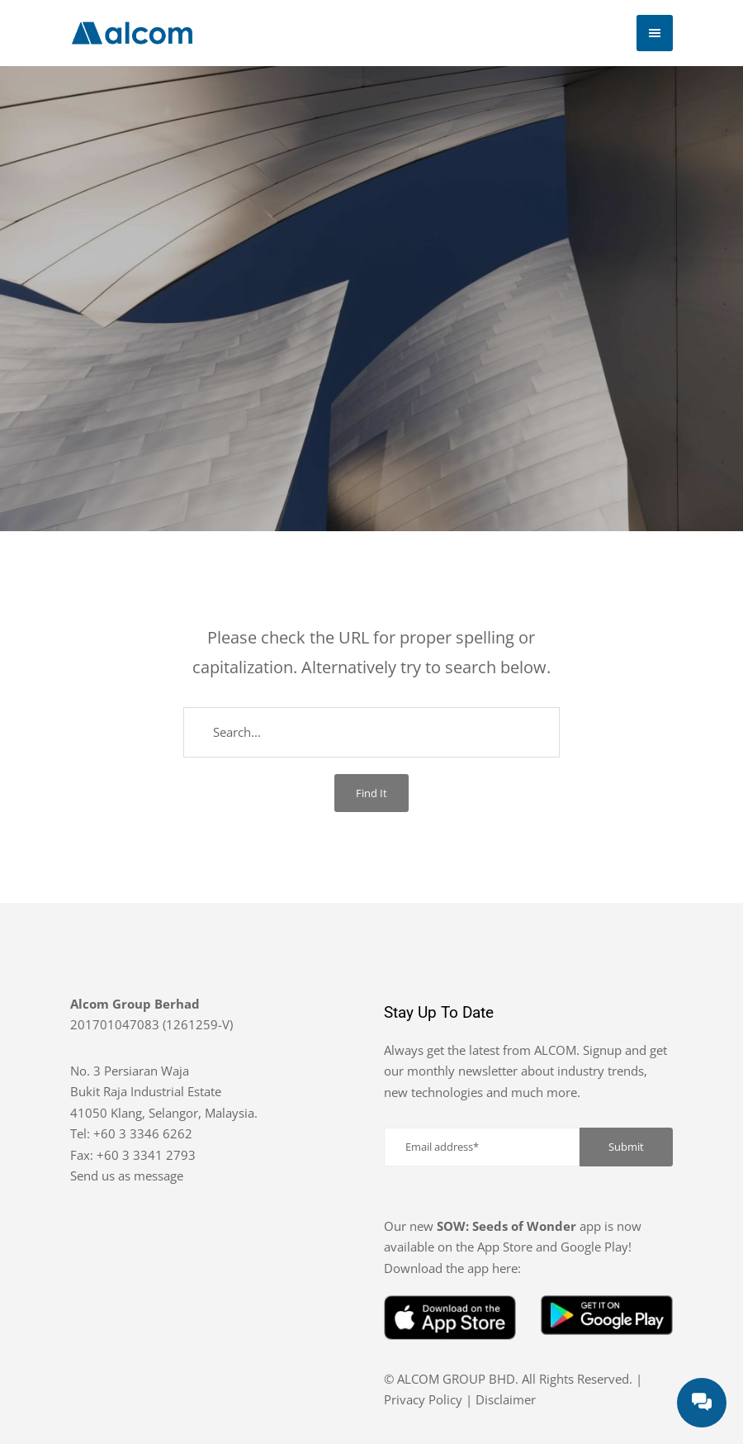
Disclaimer (506, 1399)
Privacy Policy (423, 1399)
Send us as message (126, 1175)
